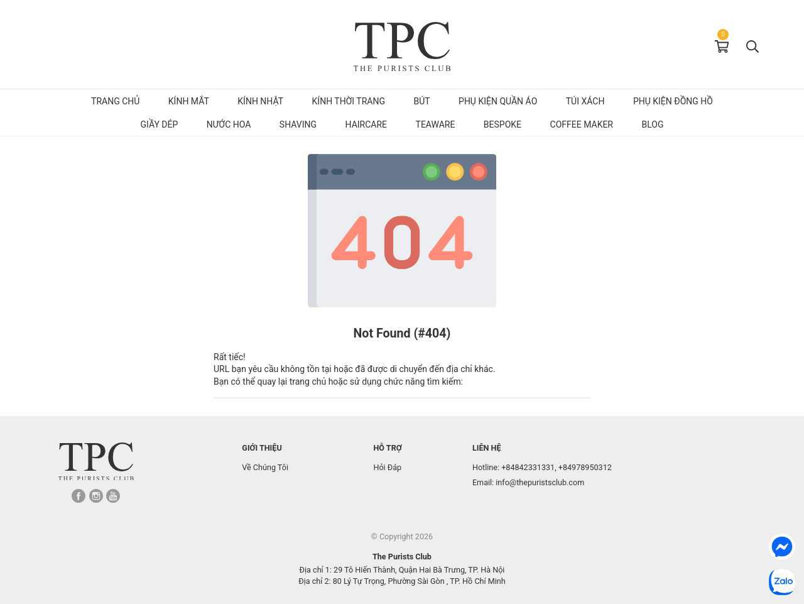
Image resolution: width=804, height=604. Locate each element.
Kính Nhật (260, 101)
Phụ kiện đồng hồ (673, 101)
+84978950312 (585, 467)
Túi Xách (585, 101)
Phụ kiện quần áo (498, 101)
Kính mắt (188, 101)
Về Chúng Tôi (265, 467)
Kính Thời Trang (348, 101)
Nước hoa (229, 124)
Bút (421, 101)
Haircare (366, 124)
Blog (653, 124)
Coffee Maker (581, 124)
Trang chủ (115, 101)
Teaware (435, 124)
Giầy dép (159, 124)
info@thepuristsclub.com (540, 482)
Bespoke (502, 124)
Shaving (298, 124)
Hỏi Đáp (387, 467)
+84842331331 (528, 467)
